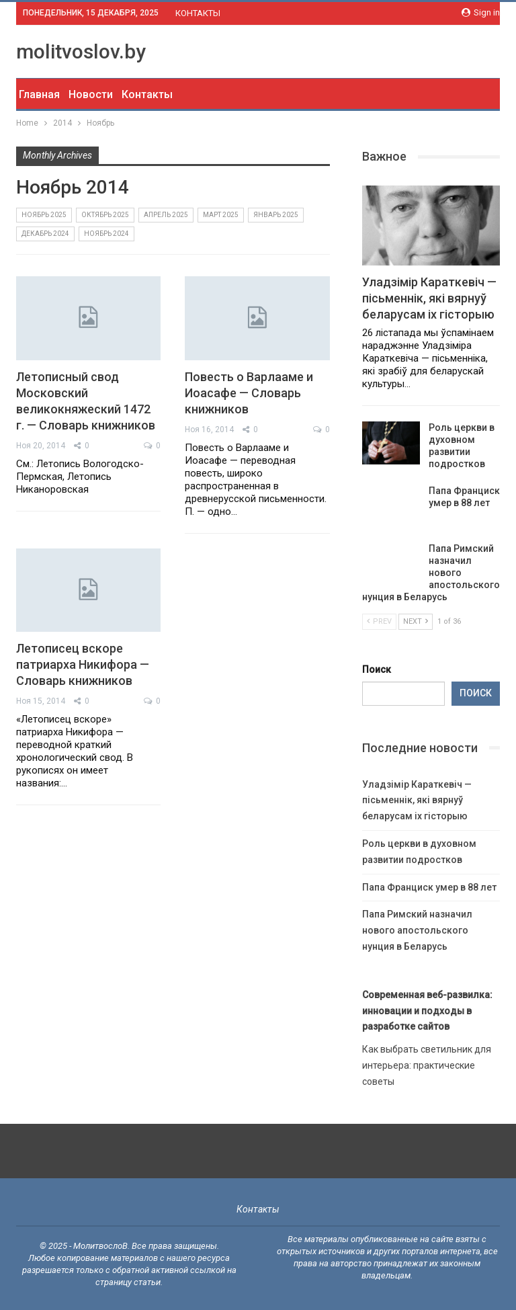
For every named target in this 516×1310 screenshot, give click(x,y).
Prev (379, 621)
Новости (91, 94)
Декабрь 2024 (45, 233)
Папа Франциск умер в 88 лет (429, 887)
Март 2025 (221, 214)
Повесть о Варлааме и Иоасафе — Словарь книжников (249, 393)
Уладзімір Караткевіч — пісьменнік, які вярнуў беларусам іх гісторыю (429, 298)
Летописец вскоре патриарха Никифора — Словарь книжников (82, 664)
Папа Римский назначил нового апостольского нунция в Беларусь (431, 572)
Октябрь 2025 (105, 214)
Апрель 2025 (166, 214)
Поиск (376, 669)
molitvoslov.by (81, 51)
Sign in (481, 12)
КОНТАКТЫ (197, 13)
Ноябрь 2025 (44, 214)
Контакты (147, 94)
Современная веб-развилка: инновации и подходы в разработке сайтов (427, 1010)
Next (415, 621)
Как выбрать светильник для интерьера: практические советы (426, 1065)
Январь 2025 (275, 214)
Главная (39, 94)
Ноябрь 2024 (106, 233)
